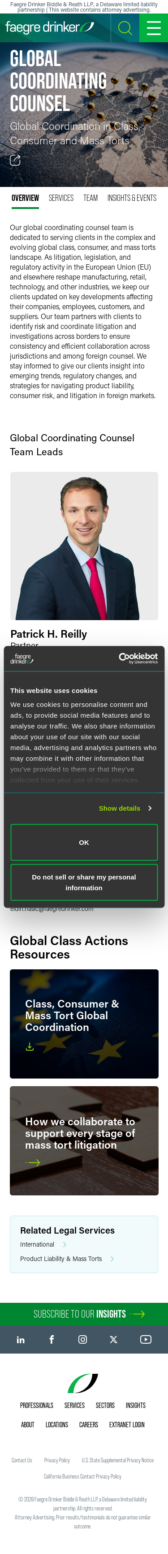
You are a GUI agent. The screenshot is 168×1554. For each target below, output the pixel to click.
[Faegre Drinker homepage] (49, 28)
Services (75, 1405)
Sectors (105, 1405)
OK (84, 842)
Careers (88, 1425)
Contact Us (22, 1460)
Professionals (36, 1405)
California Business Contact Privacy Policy (82, 1476)
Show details (120, 808)
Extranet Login (127, 1425)
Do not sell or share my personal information (84, 882)
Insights (136, 1405)
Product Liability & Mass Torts (67, 1259)
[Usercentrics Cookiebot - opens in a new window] (120, 659)
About (27, 1425)
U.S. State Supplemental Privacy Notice (118, 1460)
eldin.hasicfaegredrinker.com (52, 908)
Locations (57, 1425)
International (43, 1244)
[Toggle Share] (15, 160)
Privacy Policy (57, 1460)
